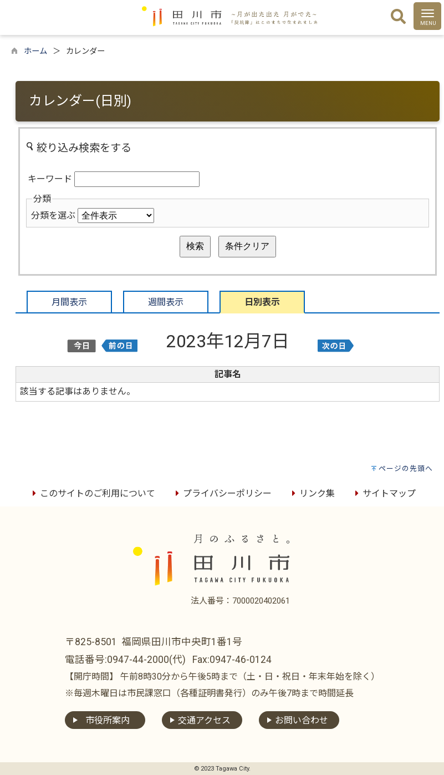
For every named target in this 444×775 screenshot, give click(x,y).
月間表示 (69, 302)
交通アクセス (204, 720)
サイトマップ (383, 493)
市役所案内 (107, 720)
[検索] (398, 17)
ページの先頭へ (406, 468)
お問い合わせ (301, 720)
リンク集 (311, 493)
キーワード (50, 179)
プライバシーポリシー (222, 493)
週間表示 (165, 302)
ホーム (35, 51)
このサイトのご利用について (92, 493)
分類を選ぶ (53, 215)
